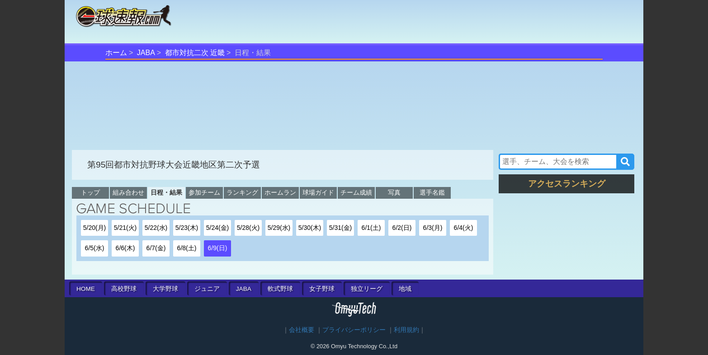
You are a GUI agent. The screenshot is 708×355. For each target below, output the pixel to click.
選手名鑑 (432, 192)
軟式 (280, 288)
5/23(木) (186, 227)
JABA (146, 52)
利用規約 (406, 330)
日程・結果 (166, 192)
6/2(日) (402, 227)
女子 (322, 288)
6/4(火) (463, 227)
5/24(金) (217, 227)
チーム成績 (356, 192)
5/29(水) (279, 227)
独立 (366, 288)
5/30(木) (309, 227)
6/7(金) (156, 248)
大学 (165, 288)
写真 (394, 192)
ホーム (116, 52)
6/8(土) (187, 248)
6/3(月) (433, 227)
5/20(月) (94, 227)
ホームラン (280, 192)
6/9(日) (217, 248)
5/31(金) (340, 227)
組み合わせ (128, 192)
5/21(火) (125, 227)
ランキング (242, 192)
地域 (405, 288)
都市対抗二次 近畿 (195, 52)
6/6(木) (125, 248)
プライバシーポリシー (354, 330)
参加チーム (204, 192)
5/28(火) (248, 227)
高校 (124, 288)
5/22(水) (156, 227)
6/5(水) (94, 248)
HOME (85, 288)
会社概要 (301, 330)
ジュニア (207, 288)
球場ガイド (318, 192)
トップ (90, 192)
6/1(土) (371, 227)
